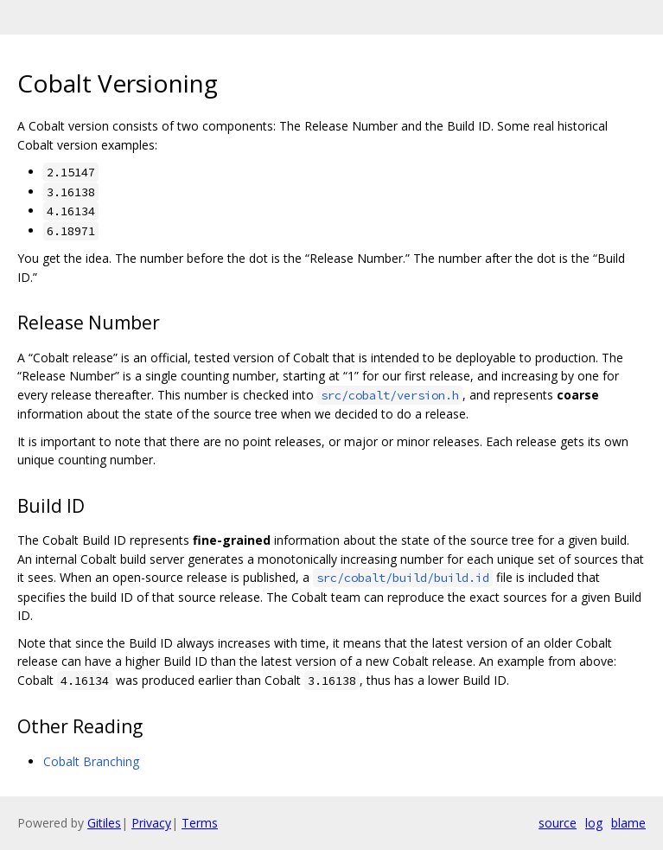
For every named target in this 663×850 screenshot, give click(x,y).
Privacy (151, 823)
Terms (200, 823)
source (558, 823)
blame (628, 823)
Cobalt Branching (91, 761)
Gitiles (104, 823)
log (593, 823)
